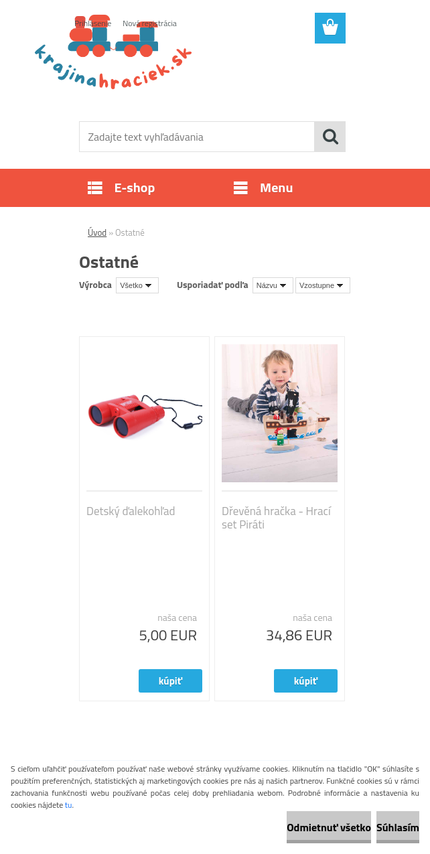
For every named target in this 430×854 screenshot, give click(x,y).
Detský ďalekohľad (130, 511)
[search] (330, 136)
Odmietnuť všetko (329, 827)
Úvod (97, 232)
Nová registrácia (150, 23)
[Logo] (207, 77)
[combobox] (273, 285)
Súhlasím (397, 827)
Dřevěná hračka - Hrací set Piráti (276, 517)
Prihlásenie (92, 23)
